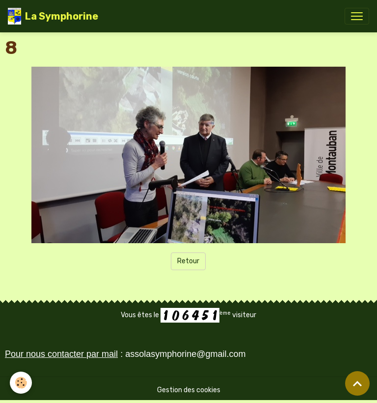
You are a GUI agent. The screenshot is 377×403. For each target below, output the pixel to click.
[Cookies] (21, 383)
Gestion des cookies (188, 390)
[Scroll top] (357, 383)
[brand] (53, 16)
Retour (188, 261)
